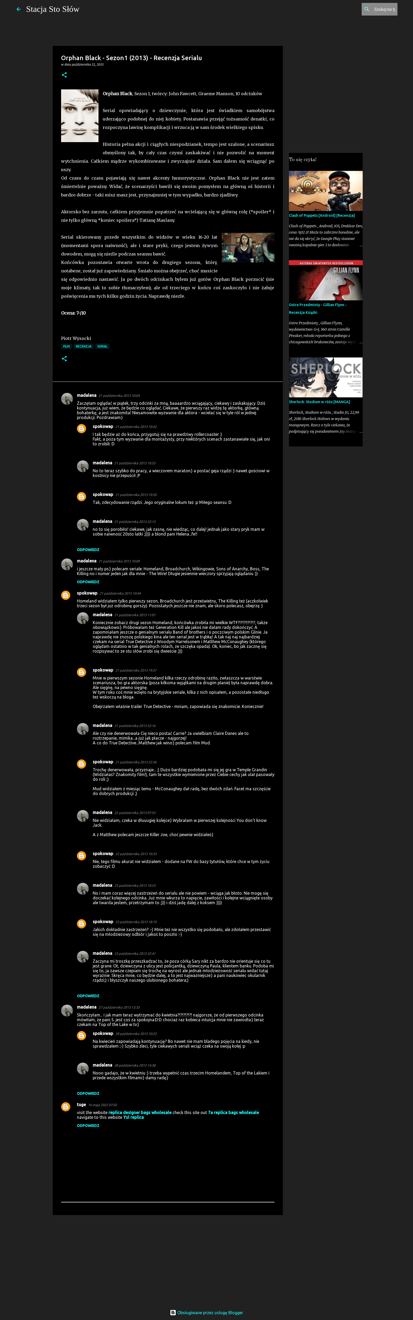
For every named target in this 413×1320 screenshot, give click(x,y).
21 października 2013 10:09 (119, 561)
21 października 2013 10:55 (134, 463)
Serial (102, 346)
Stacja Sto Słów (53, 9)
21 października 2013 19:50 (135, 495)
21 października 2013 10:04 (119, 395)
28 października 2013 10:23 (135, 1033)
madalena (86, 395)
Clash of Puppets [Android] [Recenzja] (322, 215)
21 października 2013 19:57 (135, 670)
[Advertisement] (168, 1260)
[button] (64, 75)
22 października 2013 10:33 (135, 854)
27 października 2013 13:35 (119, 1007)
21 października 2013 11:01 (134, 615)
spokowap (103, 426)
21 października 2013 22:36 (135, 762)
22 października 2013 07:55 (134, 813)
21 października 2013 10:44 (120, 593)
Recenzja (83, 346)
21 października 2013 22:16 (134, 726)
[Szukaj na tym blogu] (369, 9)
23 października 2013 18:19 (135, 922)
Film (66, 346)
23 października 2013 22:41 (134, 953)
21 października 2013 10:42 (135, 426)
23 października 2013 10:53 (134, 885)
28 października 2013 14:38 (134, 1065)
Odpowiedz (88, 550)
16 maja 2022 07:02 (102, 1105)
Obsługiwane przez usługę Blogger (206, 1312)
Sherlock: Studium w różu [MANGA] (319, 402)
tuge (81, 1104)
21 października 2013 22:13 (134, 521)
